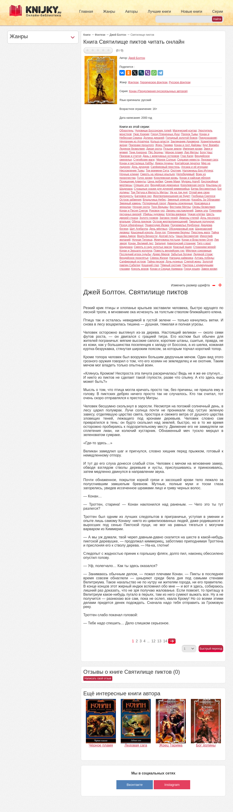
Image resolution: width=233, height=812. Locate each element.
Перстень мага (200, 232)
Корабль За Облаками (205, 199)
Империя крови (192, 148)
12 (153, 641)
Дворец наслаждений (179, 210)
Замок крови (209, 268)
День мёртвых (158, 228)
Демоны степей (189, 217)
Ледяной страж (203, 254)
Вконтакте (135, 785)
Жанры (109, 11)
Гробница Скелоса (203, 196)
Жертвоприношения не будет (171, 196)
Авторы (131, 11)
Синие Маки (172, 181)
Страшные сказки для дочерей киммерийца (161, 188)
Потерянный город (154, 203)
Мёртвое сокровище (198, 250)
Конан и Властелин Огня (197, 239)
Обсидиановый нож (181, 228)
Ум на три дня (178, 192)
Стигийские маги (143, 159)
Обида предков (141, 221)
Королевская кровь (166, 177)
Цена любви (155, 181)
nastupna (172, 641)
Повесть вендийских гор (169, 250)
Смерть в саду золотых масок (153, 247)
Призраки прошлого (141, 145)
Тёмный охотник (170, 265)
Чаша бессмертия (187, 236)
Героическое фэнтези (153, 82)
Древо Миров (161, 254)
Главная (86, 11)
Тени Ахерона (138, 152)
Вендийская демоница (164, 185)
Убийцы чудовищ (153, 214)
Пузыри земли (172, 148)
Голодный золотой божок (181, 137)
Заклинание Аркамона (185, 141)
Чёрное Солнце (166, 159)
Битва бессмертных (203, 188)
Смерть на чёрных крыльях (157, 174)
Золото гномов (148, 217)
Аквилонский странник (181, 243)
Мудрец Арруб (190, 181)
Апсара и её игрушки (194, 167)
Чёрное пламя (174, 152)
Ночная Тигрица (142, 239)
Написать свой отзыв (97, 678)
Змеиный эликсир (178, 199)
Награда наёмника (181, 258)
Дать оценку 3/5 (98, 50)
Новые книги (191, 11)
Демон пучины (164, 163)
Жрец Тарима (164, 145)
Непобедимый (185, 174)
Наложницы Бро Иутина (197, 170)
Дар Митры (191, 152)
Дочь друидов (140, 167)
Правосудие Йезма (157, 225)
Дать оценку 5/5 (108, 50)
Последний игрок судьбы (135, 254)
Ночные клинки (128, 174)
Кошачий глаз (150, 265)
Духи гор (160, 232)
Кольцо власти (160, 141)
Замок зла (201, 210)
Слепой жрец (192, 261)
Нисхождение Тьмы (131, 170)
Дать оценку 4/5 (103, 50)
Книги (86, 34)
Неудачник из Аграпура (134, 141)
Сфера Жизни (159, 258)
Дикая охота (154, 148)
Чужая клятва (196, 214)
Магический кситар (185, 130)
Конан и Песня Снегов (133, 210)
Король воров (140, 268)
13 (159, 641)
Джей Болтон (118, 34)
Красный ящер (182, 247)
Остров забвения (130, 199)
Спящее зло (141, 185)
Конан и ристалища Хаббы (136, 163)
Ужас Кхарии (141, 134)
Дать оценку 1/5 (88, 50)
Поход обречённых (131, 225)
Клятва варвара (176, 214)
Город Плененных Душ (165, 134)
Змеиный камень (130, 203)
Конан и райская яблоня (194, 177)
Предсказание (208, 137)
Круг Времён (211, 145)
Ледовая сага (209, 159)
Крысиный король (142, 232)
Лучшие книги (159, 11)
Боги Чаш (206, 152)
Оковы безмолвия (203, 207)
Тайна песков (155, 261)
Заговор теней (168, 217)
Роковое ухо (157, 210)
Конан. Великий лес (140, 243)
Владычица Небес (154, 199)
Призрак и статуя (130, 156)
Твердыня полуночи (201, 221)
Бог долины (206, 745)
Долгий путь (166, 236)
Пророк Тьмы (189, 134)
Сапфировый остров (132, 261)
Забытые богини (181, 254)
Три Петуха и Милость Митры (149, 192)
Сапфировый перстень (165, 167)
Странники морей (204, 247)
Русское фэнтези (180, 82)
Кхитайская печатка (187, 163)
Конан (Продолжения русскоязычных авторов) (158, 91)
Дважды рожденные (180, 203)
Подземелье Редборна (185, 225)
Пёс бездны (155, 152)
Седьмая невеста (188, 159)
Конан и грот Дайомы (187, 145)
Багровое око (143, 196)
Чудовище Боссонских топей (153, 130)
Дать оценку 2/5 (93, 50)
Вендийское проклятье (133, 258)
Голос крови (144, 177)
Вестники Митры (180, 207)
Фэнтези (100, 34)
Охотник (175, 170)
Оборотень (126, 130)
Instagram (172, 785)
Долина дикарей (153, 137)
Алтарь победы (204, 258)
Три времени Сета (157, 170)
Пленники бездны (178, 232)
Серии (217, 11)
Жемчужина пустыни (167, 239)
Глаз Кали (186, 156)
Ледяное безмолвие (132, 148)
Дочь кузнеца (174, 261)
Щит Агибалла (139, 228)
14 (165, 641)
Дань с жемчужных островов (161, 156)
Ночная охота (141, 207)
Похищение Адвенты (132, 181)
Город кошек (192, 268)
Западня (160, 243)
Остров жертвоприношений (170, 221)
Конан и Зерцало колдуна (135, 250)
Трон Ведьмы (159, 207)
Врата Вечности (147, 236)
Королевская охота (192, 185)
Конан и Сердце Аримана (166, 268)
